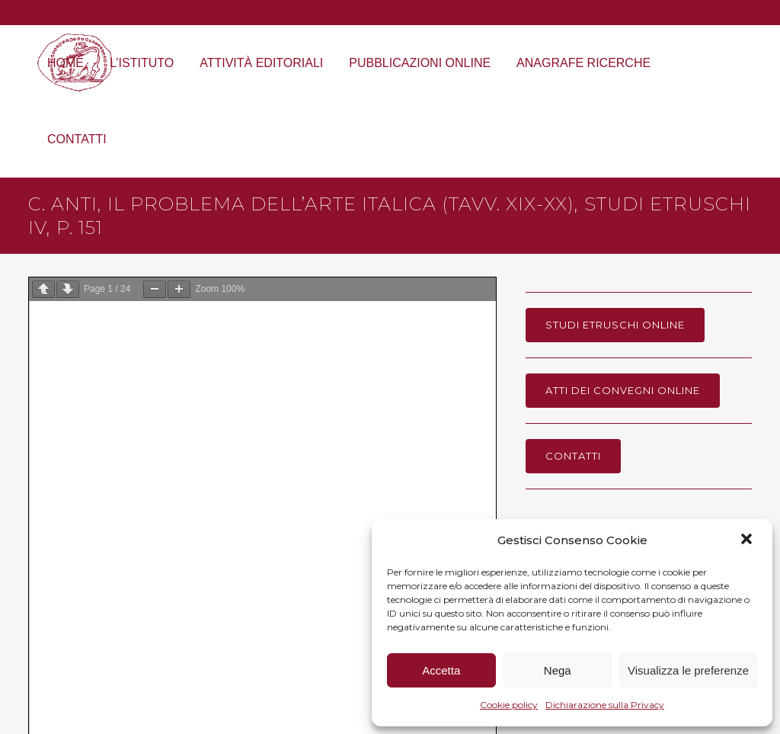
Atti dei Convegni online (622, 390)
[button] (748, 540)
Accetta (441, 670)
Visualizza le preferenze (688, 670)
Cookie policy (509, 704)
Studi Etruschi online (615, 325)
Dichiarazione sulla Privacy (604, 704)
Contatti (573, 456)
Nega (557, 670)
